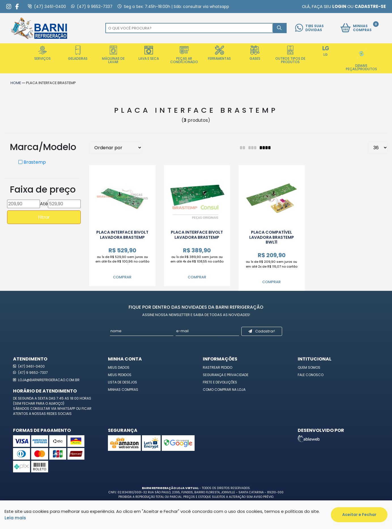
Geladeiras (78, 53)
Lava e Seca (149, 53)
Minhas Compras (123, 389)
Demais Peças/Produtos (361, 58)
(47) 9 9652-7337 (30, 372)
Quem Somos (309, 367)
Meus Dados (118, 367)
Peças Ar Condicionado (184, 55)
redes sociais (59, 413)
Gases (255, 53)
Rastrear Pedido (217, 367)
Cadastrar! (261, 331)
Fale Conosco (310, 374)
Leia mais (15, 518)
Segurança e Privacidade (225, 374)
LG (325, 51)
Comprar (122, 277)
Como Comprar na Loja (224, 389)
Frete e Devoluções (220, 382)
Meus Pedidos (119, 374)
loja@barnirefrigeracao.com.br (46, 379)
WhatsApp (66, 408)
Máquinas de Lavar (113, 55)
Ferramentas (219, 53)
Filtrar (44, 217)
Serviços (42, 53)
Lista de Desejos (122, 382)
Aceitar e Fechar (359, 514)
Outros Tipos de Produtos (290, 55)
